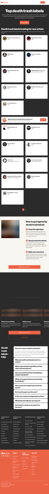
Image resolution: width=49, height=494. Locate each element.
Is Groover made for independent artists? (30, 396)
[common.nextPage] (28, 209)
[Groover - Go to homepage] (7, 453)
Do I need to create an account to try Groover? (30, 406)
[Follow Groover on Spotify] (7, 456)
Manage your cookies (5, 486)
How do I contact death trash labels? (30, 348)
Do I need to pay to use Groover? (30, 392)
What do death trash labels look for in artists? (30, 361)
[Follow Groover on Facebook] (3, 456)
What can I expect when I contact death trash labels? (30, 380)
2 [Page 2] (25, 209)
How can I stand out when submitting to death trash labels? (30, 374)
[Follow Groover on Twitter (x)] (9, 456)
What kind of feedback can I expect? (30, 401)
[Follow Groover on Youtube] (5, 456)
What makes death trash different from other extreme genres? (30, 367)
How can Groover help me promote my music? (30, 387)
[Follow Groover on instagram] (1, 456)
